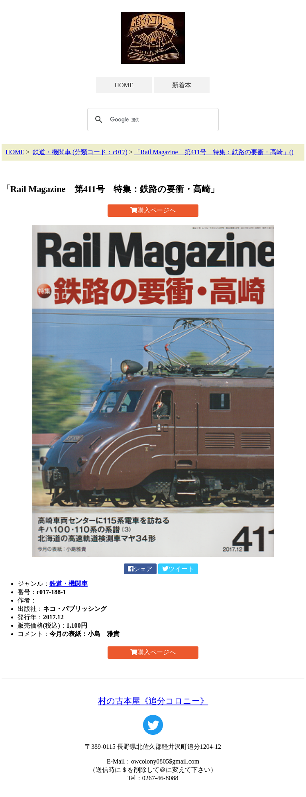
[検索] (152, 119)
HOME (123, 85)
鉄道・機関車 (68, 583)
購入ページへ (153, 210)
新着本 (181, 85)
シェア (140, 568)
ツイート (178, 568)
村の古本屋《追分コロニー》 (153, 700)
